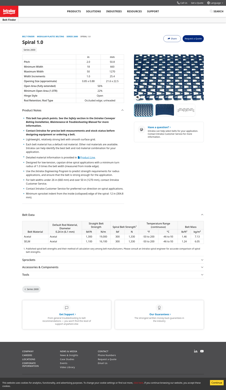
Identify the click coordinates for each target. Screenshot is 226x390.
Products (74, 11)
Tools (113, 274)
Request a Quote (193, 38)
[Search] (217, 11)
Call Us (182, 2)
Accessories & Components (113, 267)
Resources (134, 11)
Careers (27, 355)
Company (28, 351)
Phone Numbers (107, 355)
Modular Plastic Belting (50, 36)
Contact (103, 351)
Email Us (102, 363)
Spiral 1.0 (85, 36)
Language (215, 2)
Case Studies (67, 359)
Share (172, 38)
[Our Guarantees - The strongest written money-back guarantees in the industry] (159, 314)
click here (138, 382)
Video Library (67, 367)
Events (63, 363)
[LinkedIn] (196, 351)
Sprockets (113, 260)
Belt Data (113, 215)
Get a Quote (197, 2)
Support (153, 11)
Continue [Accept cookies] (217, 382)
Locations (28, 359)
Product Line (86, 157)
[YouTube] (202, 351)
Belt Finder (9, 19)
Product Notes (73, 110)
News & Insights (69, 355)
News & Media (68, 351)
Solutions (93, 11)
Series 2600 (72, 36)
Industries (114, 11)
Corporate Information (30, 364)
